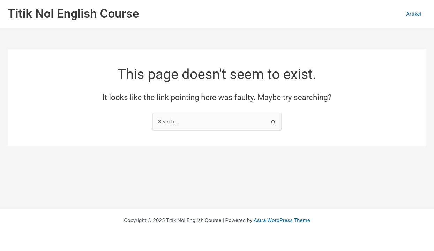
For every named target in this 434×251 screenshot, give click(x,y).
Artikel (413, 14)
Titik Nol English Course (73, 14)
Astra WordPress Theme (282, 220)
